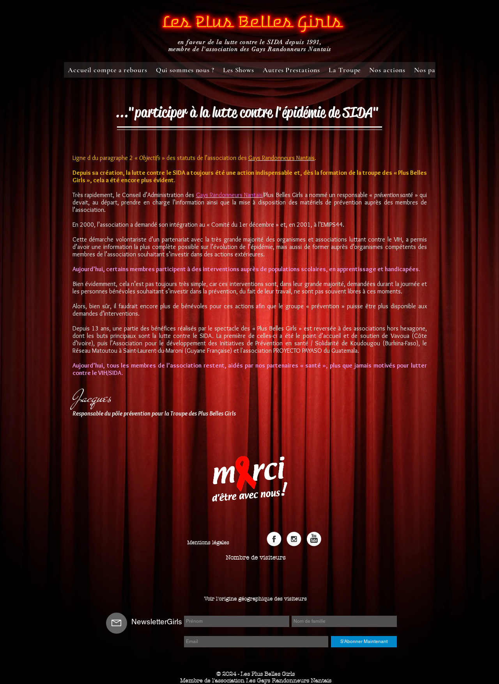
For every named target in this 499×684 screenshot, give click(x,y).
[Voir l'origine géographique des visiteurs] (255, 599)
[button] (255, 558)
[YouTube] (314, 539)
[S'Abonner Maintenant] (364, 641)
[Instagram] (294, 539)
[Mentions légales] (208, 543)
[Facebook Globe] (274, 539)
